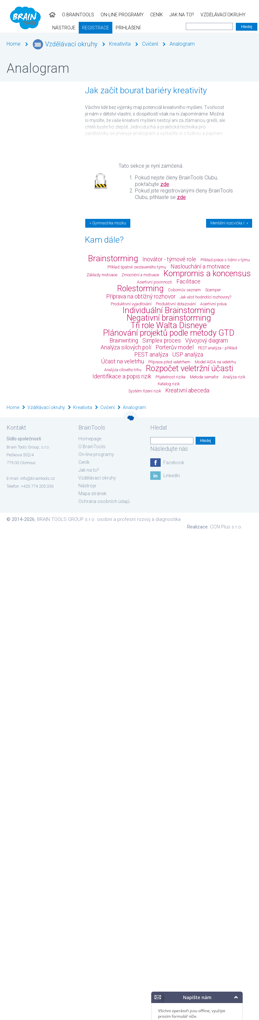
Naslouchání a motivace (200, 266)
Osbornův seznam (184, 289)
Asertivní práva (213, 303)
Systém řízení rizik (144, 390)
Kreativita (120, 44)
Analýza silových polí (126, 347)
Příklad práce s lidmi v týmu (225, 259)
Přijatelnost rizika (170, 376)
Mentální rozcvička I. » (229, 223)
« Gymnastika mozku (107, 223)
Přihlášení (49, 27)
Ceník (107, 14)
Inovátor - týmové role (169, 259)
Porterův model (174, 347)
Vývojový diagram (206, 340)
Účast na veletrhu (122, 361)
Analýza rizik (234, 376)
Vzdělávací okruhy (174, 14)
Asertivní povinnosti (154, 282)
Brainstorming (113, 258)
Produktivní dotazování (176, 303)
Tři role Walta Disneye (169, 325)
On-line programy (73, 14)
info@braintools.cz (37, 478)
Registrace (16, 27)
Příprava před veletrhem (169, 361)
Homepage (89, 438)
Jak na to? (133, 14)
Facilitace (188, 281)
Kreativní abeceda (187, 390)
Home (14, 44)
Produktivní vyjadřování (131, 303)
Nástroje (214, 14)
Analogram (182, 44)
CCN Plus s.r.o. (226, 527)
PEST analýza (151, 354)
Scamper (213, 289)
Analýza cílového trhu (122, 369)
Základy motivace (102, 274)
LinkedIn (171, 475)
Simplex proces (161, 340)
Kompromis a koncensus (207, 273)
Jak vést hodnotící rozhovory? (205, 297)
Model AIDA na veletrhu (215, 361)
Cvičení (150, 44)
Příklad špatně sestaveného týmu (136, 267)
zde (164, 184)
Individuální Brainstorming (168, 310)
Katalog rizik (169, 383)
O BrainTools (29, 14)
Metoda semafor (204, 376)
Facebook (173, 462)
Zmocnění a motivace (140, 274)
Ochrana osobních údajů (104, 501)
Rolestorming (140, 288)
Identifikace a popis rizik (121, 376)
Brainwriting (123, 340)
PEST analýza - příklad (217, 347)
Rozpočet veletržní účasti (189, 368)
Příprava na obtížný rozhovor (140, 296)
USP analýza (187, 354)
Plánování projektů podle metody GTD (169, 333)
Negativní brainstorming (168, 318)
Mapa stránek (92, 493)
